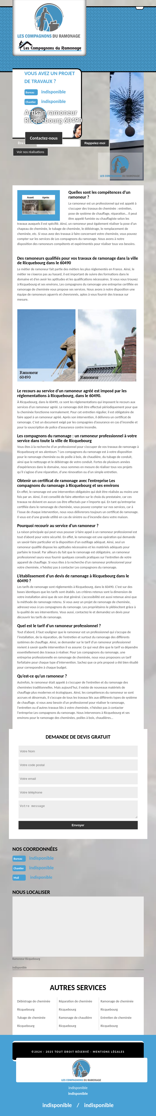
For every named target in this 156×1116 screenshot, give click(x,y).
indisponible (41, 858)
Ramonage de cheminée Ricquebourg (116, 1005)
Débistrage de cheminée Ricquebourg (33, 1005)
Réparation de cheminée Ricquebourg (75, 1005)
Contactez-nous (44, 138)
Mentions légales (109, 1051)
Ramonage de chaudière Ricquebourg (75, 1022)
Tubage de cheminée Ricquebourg (31, 1022)
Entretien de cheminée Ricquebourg (115, 1022)
